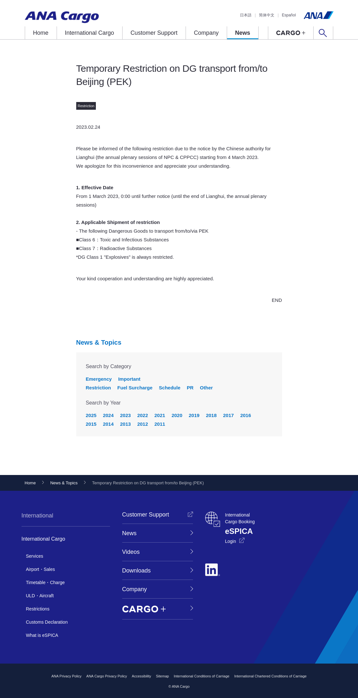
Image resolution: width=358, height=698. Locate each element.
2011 (159, 424)
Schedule (169, 387)
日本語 (246, 15)
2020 (176, 415)
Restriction (98, 387)
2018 (211, 415)
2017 (228, 415)
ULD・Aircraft (40, 595)
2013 (125, 424)
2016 (245, 415)
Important (129, 379)
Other (206, 387)
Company (206, 33)
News (242, 33)
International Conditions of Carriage (201, 676)
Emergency (99, 379)
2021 (159, 415)
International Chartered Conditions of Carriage (270, 676)
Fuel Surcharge (134, 387)
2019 (194, 415)
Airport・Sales (40, 569)
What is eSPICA (42, 635)
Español (289, 15)
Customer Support (154, 33)
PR (190, 387)
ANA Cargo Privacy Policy (106, 676)
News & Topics (99, 342)
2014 (108, 424)
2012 (142, 424)
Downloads (136, 570)
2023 (125, 415)
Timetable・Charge (45, 582)
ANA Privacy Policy (66, 676)
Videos (131, 552)
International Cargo (89, 33)
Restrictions (38, 608)
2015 (91, 424)
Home (41, 33)
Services (34, 556)
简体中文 (266, 15)
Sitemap (162, 676)
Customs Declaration (47, 622)
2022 (142, 415)
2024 (108, 415)
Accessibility (141, 676)
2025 (91, 415)
